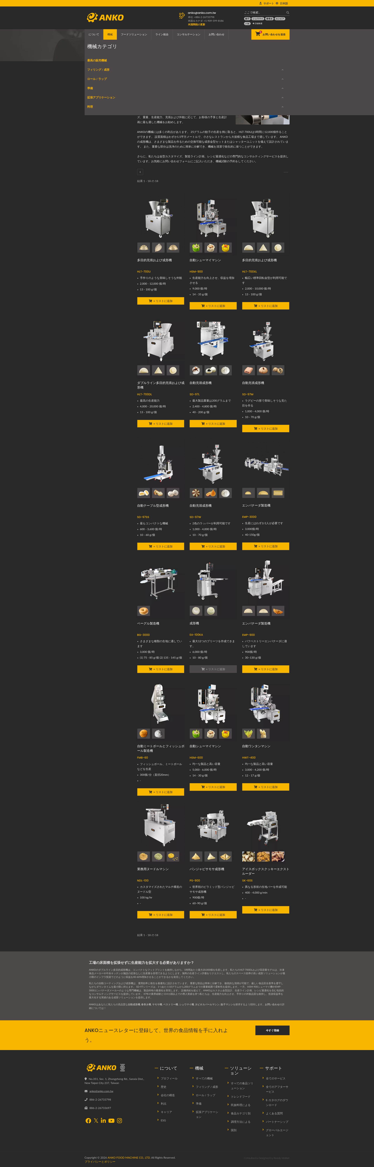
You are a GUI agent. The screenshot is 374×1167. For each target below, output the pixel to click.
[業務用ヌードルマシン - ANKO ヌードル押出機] (160, 832)
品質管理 (93, 260)
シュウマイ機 (186, 1004)
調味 (90, 185)
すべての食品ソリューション (242, 1086)
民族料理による (241, 1105)
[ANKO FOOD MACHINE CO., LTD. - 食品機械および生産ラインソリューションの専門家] (105, 16)
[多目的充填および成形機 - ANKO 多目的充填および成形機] (160, 223)
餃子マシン (227, 1004)
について (94, 34)
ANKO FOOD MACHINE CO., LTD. (129, 1157)
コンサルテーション (188, 34)
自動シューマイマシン (205, 260)
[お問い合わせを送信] (270, 34)
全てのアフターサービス (277, 1089)
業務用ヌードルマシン (153, 869)
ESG (163, 1120)
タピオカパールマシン (207, 1004)
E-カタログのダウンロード (105, 305)
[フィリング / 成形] (140, 172)
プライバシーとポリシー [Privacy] (100, 1161)
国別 (233, 1130)
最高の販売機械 (94, 93)
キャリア (166, 1112)
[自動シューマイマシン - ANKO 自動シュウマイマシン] (213, 223)
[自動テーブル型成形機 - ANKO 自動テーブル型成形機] (160, 469)
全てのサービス (276, 1078)
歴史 (163, 1086)
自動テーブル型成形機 (153, 505)
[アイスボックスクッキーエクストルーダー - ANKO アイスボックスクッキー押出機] (265, 832)
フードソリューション (134, 34)
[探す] (287, 12)
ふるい (91, 193)
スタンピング (95, 244)
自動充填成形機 (201, 383)
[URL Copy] (174, 90)
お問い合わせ (216, 34)
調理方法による (241, 1121)
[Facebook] (147, 90)
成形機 (194, 623)
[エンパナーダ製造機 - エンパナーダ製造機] (265, 469)
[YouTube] (111, 1121)
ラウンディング (96, 118)
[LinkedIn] (158, 90)
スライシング (95, 252)
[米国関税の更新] (196, 24)
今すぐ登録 (272, 1030)
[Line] (163, 90)
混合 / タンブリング (99, 177)
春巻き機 (146, 1004)
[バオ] (247, 23)
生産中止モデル (99, 317)
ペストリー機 (170, 1004)
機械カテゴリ (115, 55)
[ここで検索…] (264, 12)
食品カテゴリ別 (241, 1113)
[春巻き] (269, 18)
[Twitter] (152, 90)
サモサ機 (157, 1004)
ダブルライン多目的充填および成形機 (160, 385)
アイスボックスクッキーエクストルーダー (265, 871)
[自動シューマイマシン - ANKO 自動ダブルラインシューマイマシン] (213, 709)
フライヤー (94, 277)
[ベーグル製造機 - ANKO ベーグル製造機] (160, 587)
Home (99, 55)
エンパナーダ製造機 (256, 505)
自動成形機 (134, 1004)
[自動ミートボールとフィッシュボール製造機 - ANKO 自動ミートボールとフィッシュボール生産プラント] (160, 709)
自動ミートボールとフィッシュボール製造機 (160, 748)
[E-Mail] (168, 90)
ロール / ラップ (94, 127)
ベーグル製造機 (148, 623)
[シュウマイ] (257, 18)
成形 (156, 55)
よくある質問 (274, 1113)
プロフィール (169, 1078)
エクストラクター (98, 168)
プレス (91, 235)
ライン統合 (162, 34)
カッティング (95, 160)
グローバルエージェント (277, 1132)
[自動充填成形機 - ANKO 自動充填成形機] (213, 346)
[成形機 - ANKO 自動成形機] (213, 586)
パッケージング (96, 227)
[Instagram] (119, 1121)
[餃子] (247, 18)
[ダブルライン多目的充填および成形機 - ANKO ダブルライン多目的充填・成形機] (160, 346)
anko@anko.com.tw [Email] (101, 1091)
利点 (163, 1103)
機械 (110, 34)
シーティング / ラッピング (103, 143)
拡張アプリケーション (99, 203)
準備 (87, 152)
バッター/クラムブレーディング (106, 218)
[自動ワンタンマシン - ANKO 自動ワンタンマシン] (265, 709)
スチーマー (94, 286)
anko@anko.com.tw (202, 13)
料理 (87, 270)
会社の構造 (168, 1095)
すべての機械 (204, 1078)
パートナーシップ (277, 1121)
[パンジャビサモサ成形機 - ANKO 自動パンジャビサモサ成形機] (213, 832)
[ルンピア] (280, 18)
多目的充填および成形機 (154, 260)
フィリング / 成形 (139, 55)
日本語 (284, 3)
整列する (93, 210)
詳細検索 (258, 23)
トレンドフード (241, 1096)
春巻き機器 (94, 135)
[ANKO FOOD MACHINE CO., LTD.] (117, 1067)
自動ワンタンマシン (256, 746)
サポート (268, 3)
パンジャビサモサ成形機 (207, 869)
